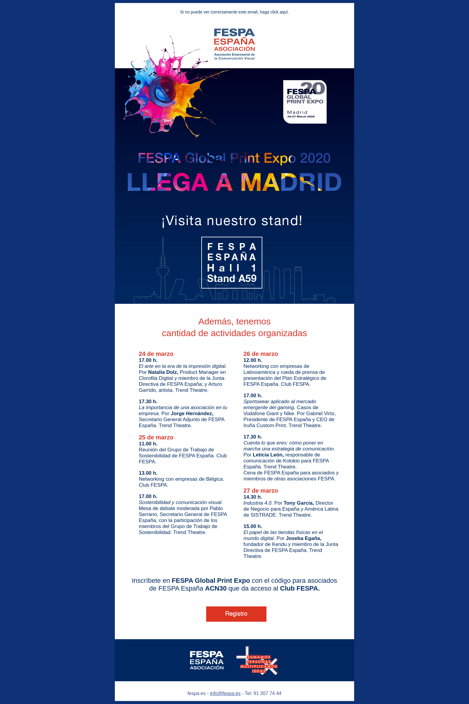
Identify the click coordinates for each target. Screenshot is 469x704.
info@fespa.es (225, 693)
